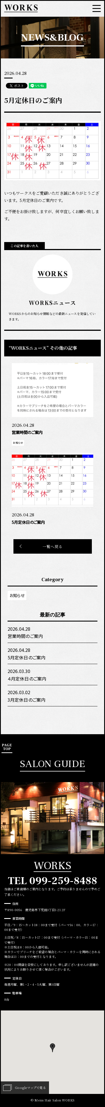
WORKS (52, 866)
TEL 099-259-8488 (52, 881)
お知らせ (17, 595)
